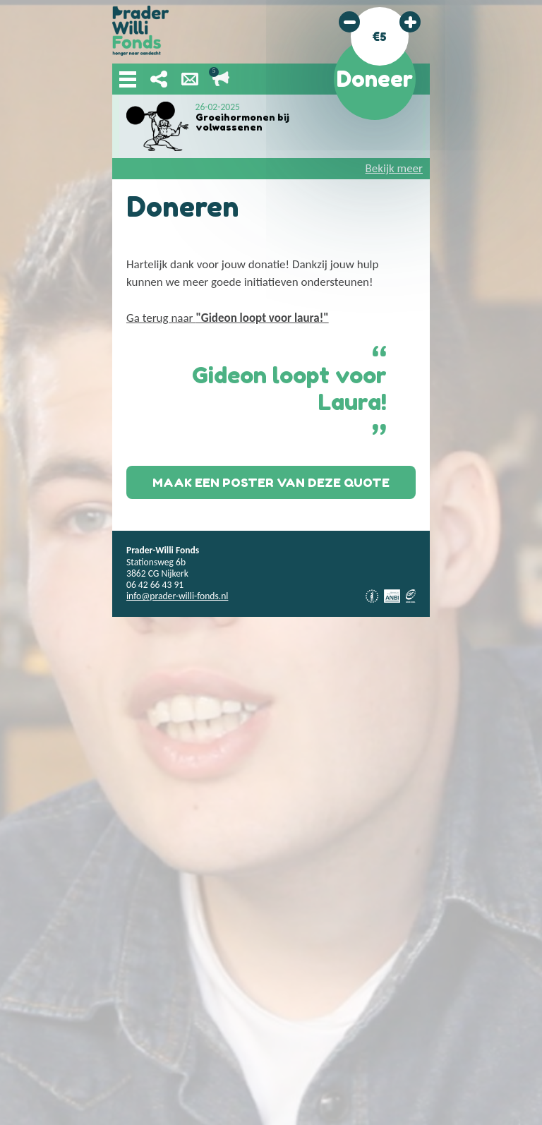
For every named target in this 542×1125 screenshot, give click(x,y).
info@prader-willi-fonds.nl (177, 596)
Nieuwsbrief (189, 79)
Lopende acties (220, 79)
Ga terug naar (227, 318)
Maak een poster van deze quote (271, 482)
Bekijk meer (394, 168)
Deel (158, 79)
